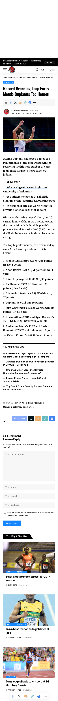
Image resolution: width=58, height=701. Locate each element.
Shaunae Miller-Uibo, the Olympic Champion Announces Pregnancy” (23, 371)
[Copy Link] (25, 102)
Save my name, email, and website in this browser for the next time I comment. (30, 514)
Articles (11, 572)
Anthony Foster (14, 637)
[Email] (20, 102)
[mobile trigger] (5, 69)
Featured (12, 77)
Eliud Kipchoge (36, 402)
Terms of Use (19, 64)
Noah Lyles (28, 406)
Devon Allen (21, 402)
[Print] (30, 102)
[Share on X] (15, 102)
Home (5, 77)
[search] (37, 69)
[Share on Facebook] (11, 102)
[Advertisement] (29, 29)
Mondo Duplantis (12, 406)
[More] (34, 102)
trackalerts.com (20, 110)
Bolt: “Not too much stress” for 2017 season (28, 578)
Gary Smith (12, 585)
